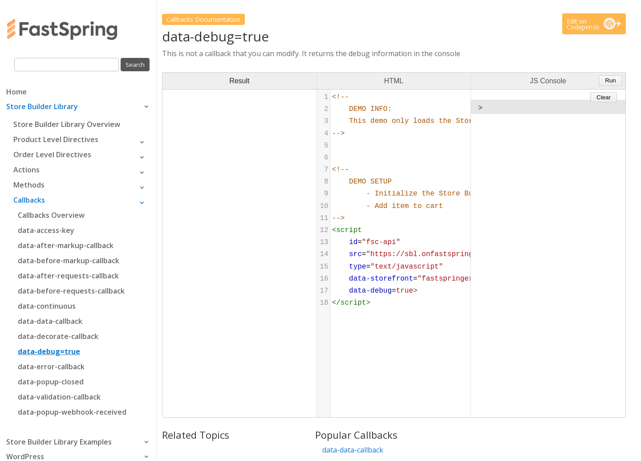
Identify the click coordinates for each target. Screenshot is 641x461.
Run (610, 80)
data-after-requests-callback (68, 276)
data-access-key (46, 230)
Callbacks (29, 200)
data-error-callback (51, 366)
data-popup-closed (51, 382)
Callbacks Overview (51, 215)
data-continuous (47, 306)
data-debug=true (49, 351)
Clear (603, 97)
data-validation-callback (59, 397)
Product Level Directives (55, 139)
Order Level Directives (52, 154)
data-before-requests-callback (71, 291)
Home (16, 93)
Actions (26, 170)
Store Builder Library (42, 107)
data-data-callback (50, 321)
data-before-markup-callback (68, 260)
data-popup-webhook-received (72, 412)
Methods (29, 185)
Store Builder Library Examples (59, 443)
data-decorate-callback (58, 336)
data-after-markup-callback (66, 245)
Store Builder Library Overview (66, 124)
